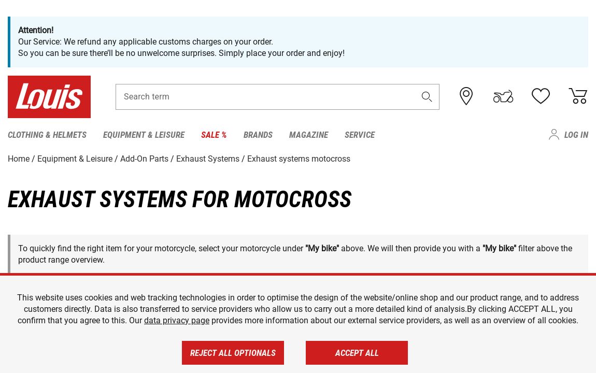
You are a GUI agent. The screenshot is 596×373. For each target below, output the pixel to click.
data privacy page (176, 320)
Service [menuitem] (360, 135)
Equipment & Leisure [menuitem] (144, 135)
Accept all (357, 353)
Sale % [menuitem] (214, 135)
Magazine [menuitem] (308, 135)
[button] (426, 97)
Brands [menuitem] (258, 135)
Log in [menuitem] (576, 135)
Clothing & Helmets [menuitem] (47, 135)
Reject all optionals (233, 353)
